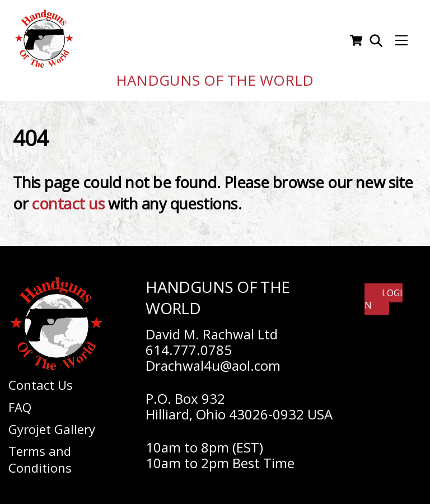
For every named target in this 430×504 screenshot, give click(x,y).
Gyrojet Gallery (51, 425)
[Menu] (401, 39)
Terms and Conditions (40, 455)
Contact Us (40, 381)
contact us (68, 200)
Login (383, 295)
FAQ (19, 403)
